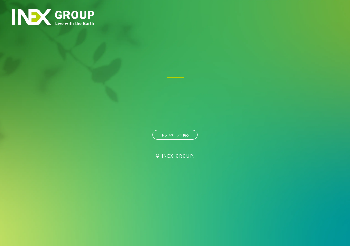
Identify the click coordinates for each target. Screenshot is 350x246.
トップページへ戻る (175, 137)
